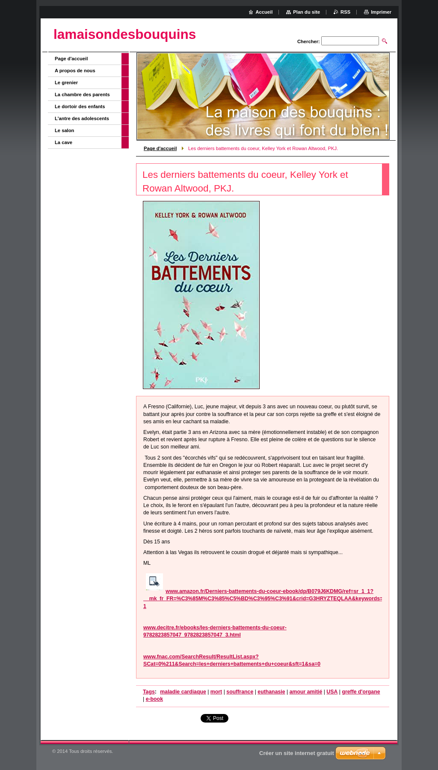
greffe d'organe (361, 692)
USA (331, 692)
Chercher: (308, 41)
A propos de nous (75, 70)
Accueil (264, 12)
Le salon (64, 130)
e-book (154, 699)
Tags (149, 692)
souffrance (239, 692)
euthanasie (271, 692)
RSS (345, 12)
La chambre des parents (82, 94)
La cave (63, 142)
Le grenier (66, 82)
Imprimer (381, 12)
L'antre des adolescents (82, 118)
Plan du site (306, 12)
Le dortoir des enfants (80, 106)
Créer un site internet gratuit (296, 753)
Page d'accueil (160, 148)
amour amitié (306, 692)
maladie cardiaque (183, 692)
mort (216, 692)
